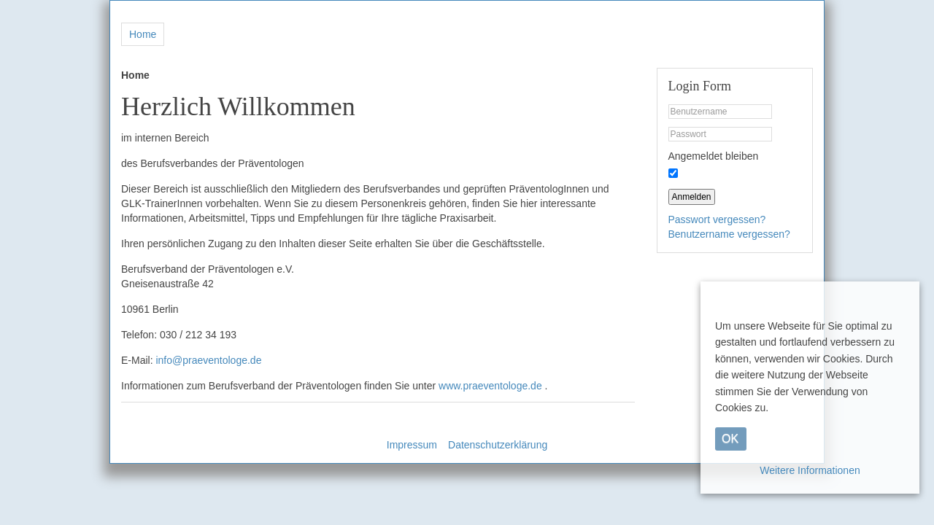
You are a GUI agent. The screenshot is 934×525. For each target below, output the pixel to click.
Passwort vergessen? (717, 219)
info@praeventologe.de (208, 360)
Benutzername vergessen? (729, 234)
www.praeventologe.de (490, 386)
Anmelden (691, 197)
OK (730, 438)
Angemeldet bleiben (713, 156)
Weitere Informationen (810, 470)
